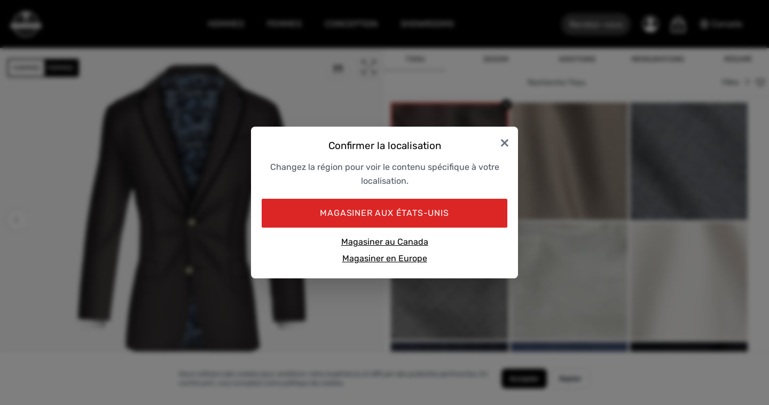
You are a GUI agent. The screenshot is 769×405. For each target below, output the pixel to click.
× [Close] (504, 142)
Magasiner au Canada (384, 242)
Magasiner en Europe (384, 258)
